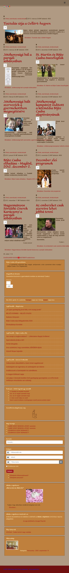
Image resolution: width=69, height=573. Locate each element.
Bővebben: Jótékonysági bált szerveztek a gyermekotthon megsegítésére (28, 140)
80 (10, 257)
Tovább (28, 257)
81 (12, 257)
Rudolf (45, 300)
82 (14, 257)
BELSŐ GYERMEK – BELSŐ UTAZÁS (18, 313)
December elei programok (46, 162)
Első (5, 257)
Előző (8, 257)
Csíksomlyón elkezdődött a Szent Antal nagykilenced (24, 363)
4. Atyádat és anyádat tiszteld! (19, 391)
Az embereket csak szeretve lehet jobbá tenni (50, 208)
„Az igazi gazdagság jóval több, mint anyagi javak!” (24, 310)
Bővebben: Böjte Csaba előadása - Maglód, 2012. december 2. (24, 179)
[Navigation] (64, 2)
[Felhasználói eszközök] (5, 27)
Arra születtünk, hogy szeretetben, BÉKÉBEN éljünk (24, 347)
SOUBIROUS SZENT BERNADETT (18, 430)
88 (23, 257)
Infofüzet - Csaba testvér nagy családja (18, 532)
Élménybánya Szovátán (14, 324)
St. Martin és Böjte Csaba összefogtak (50, 56)
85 (18, 257)
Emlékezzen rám (13, 466)
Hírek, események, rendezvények (15, 19)
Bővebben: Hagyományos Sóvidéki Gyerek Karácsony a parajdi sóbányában (28, 250)
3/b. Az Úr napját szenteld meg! (20, 393)
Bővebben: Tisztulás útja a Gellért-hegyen (38, 38)
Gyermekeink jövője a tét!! (15, 340)
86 (20, 257)
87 (22, 257)
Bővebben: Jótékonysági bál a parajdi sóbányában (20, 87)
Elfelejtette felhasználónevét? (19, 475)
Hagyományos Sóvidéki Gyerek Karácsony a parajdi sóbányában (16, 212)
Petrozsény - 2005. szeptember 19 (38, 550)
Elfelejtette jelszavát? (16, 477)
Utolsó (33, 257)
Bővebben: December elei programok (48, 191)
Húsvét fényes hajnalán (14, 351)
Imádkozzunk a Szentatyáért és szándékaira (21, 370)
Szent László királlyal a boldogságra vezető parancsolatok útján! (30, 400)
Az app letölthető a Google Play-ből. (34, 521)
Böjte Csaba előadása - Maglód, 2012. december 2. (18, 163)
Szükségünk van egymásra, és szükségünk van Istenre (25, 367)
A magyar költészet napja (15, 374)
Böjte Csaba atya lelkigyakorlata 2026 (19, 321)
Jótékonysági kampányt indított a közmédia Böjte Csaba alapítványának (50, 108)
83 (15, 257)
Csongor (28, 300)
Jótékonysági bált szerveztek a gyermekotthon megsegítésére (17, 106)
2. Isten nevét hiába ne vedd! (19, 398)
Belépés (9, 471)
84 (17, 257)
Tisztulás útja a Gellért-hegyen (27, 23)
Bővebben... (13, 507)
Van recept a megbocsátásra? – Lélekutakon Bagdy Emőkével (27, 336)
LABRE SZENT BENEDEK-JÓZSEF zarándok (21, 426)
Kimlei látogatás (12, 344)
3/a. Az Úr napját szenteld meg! (20, 396)
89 (25, 257)
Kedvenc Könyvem (12, 317)
